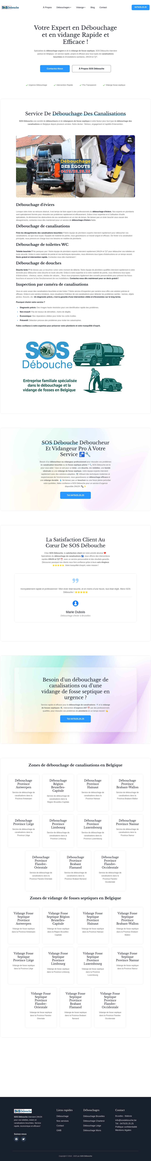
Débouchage (63, 1116)
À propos (47, 7)
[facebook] (16, 1139)
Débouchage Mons (92, 1130)
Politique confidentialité (126, 1127)
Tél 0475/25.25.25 (75, 495)
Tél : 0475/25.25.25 (124, 1123)
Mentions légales (123, 1130)
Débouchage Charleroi (94, 1121)
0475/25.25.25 (141, 7)
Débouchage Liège (92, 1125)
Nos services (63, 1121)
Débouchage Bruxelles (94, 1116)
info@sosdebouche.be (125, 1120)
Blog (92, 7)
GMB (59, 1130)
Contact (103, 7)
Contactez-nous (55, 68)
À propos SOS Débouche (91, 68)
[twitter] (23, 1139)
